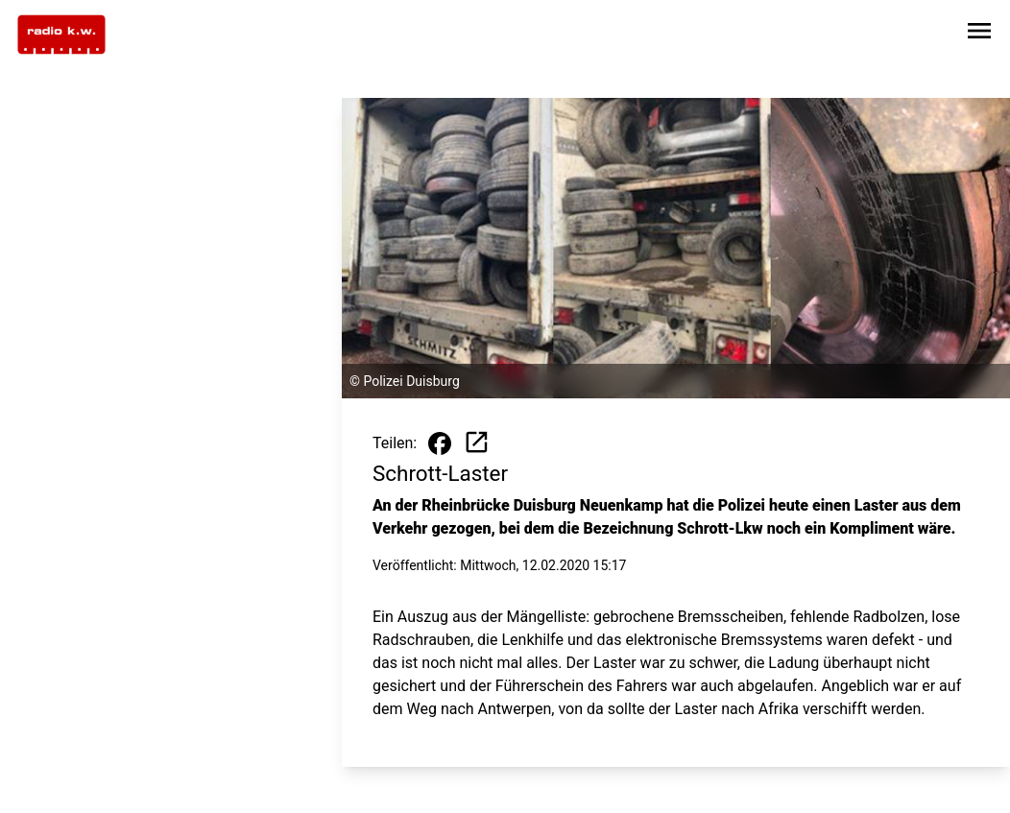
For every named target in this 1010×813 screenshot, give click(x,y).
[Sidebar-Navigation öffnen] (979, 34)
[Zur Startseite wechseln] (61, 34)
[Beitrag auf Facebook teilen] (439, 443)
